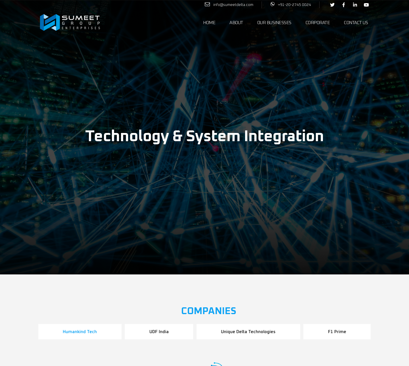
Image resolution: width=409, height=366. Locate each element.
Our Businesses (274, 22)
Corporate (318, 22)
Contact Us (356, 22)
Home (209, 22)
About (236, 22)
